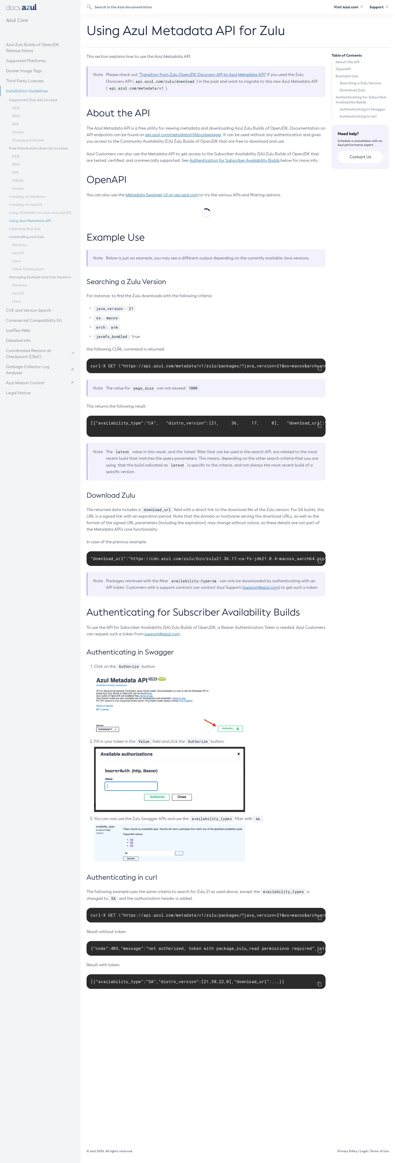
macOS (18, 253)
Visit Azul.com (346, 7)
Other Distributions (28, 269)
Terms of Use (379, 1151)
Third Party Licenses (25, 81)
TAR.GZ (17, 180)
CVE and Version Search (36, 310)
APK (15, 124)
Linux (16, 261)
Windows (19, 245)
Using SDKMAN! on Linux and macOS (40, 213)
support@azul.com (261, 714)
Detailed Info (31, 340)
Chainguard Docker (28, 140)
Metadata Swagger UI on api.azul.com (162, 194)
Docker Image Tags (24, 70)
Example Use (347, 76)
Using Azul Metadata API (30, 221)
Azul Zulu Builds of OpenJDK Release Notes (32, 47)
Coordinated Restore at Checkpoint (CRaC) (28, 353)
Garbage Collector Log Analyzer (28, 369)
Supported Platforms (26, 60)
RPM (16, 116)
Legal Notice (18, 393)
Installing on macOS (25, 205)
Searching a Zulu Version (360, 83)
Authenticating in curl (358, 116)
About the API (348, 62)
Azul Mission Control (25, 382)
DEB (15, 108)
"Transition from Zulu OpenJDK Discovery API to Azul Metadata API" (202, 74)
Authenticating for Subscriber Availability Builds (361, 99)
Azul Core (17, 20)
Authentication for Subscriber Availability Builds (234, 160)
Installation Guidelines (35, 90)
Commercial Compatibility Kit (38, 320)
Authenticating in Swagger (362, 109)
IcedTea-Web (30, 330)
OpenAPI (343, 69)
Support (377, 7)
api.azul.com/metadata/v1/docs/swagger (183, 134)
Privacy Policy (347, 1151)
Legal (364, 1151)
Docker (18, 132)
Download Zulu (352, 90)
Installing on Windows (27, 197)
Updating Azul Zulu (25, 229)
